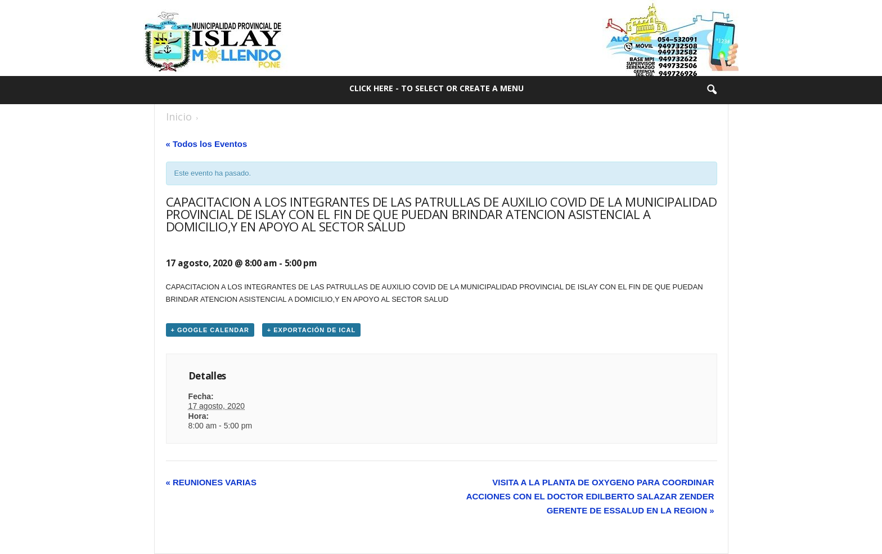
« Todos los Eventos (207, 144)
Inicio (179, 116)
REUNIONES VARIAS (211, 482)
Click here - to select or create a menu (436, 88)
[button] (711, 90)
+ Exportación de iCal (311, 330)
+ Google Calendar (210, 330)
